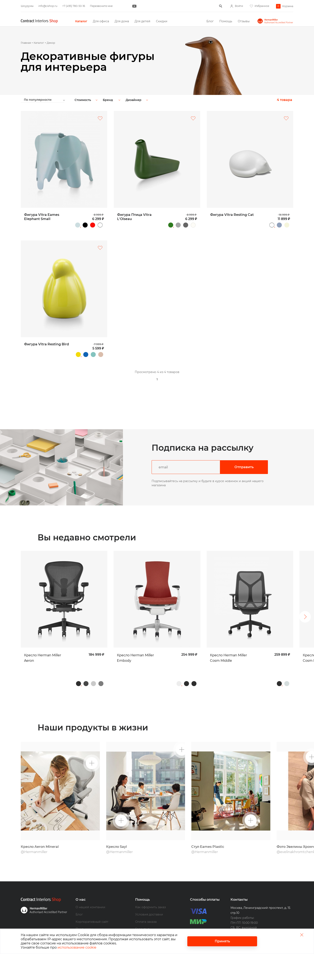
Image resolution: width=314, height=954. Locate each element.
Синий (85, 354)
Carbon (85, 667)
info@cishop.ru (47, 5)
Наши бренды (86, 927)
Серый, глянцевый (178, 225)
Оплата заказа (146, 905)
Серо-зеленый (93, 354)
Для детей (142, 21)
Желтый (78, 354)
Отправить (244, 467)
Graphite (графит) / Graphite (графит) (186, 667)
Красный (92, 225)
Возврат (141, 920)
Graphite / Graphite (78, 667)
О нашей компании (90, 891)
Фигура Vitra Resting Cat (232, 215)
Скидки (161, 21)
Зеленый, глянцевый (170, 225)
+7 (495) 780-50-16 (73, 5)
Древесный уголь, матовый (185, 225)
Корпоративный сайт (92, 905)
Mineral (93, 667)
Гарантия (142, 913)
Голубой (279, 225)
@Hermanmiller (34, 836)
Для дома (122, 21)
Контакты (239, 883)
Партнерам (84, 913)
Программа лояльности (153, 927)
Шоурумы (27, 5)
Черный (85, 225)
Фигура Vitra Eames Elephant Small (41, 217)
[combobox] (46, 99)
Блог (210, 21)
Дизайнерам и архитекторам (98, 920)
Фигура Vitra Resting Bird (46, 344)
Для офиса (101, 21)
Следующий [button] (305, 608)
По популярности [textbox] (38, 100)
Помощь (225, 21)
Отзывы (244, 21)
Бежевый (286, 225)
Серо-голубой (77, 225)
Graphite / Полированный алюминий (100, 667)
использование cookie (77, 947)
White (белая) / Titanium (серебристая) (179, 667)
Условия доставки (149, 898)
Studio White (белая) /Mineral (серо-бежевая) (286, 667)
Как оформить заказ (150, 891)
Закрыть (301, 935)
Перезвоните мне (101, 5)
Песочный (100, 354)
